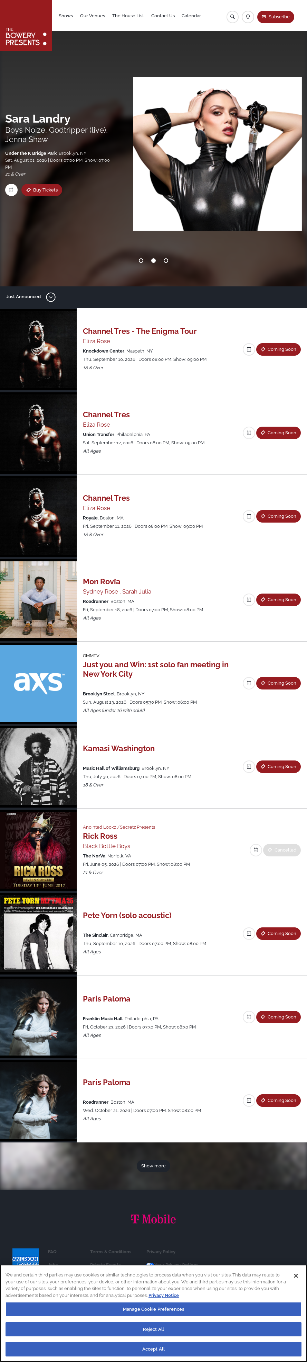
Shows (66, 15)
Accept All (153, 1349)
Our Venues (92, 15)
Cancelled (285, 850)
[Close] (296, 1275)
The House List (128, 15)
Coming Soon (282, 349)
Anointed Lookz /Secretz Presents (119, 827)
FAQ (52, 1251)
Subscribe (279, 16)
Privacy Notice (163, 1295)
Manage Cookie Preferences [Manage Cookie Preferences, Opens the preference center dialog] (153, 1309)
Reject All (153, 1329)
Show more (153, 1165)
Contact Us (163, 15)
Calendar (191, 15)
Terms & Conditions (110, 1251)
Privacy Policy (160, 1251)
